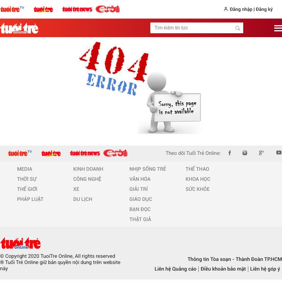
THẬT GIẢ (140, 220)
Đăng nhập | (242, 9)
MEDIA (24, 169)
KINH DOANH (88, 169)
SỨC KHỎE (198, 189)
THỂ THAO (197, 169)
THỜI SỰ (26, 179)
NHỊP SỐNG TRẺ (147, 169)
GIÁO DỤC (140, 199)
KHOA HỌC (198, 179)
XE (76, 189)
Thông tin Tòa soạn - (210, 259)
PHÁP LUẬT (30, 199)
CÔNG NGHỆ (87, 179)
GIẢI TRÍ (138, 189)
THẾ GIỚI (27, 189)
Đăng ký (264, 9)
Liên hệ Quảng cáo (175, 269)
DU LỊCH (82, 199)
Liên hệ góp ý (265, 269)
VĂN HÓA (140, 179)
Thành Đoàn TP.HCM (258, 259)
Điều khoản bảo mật (223, 269)
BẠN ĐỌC (140, 210)
